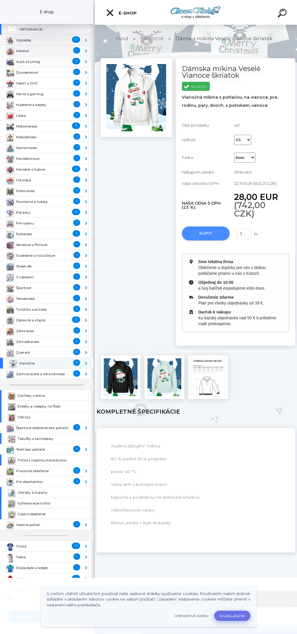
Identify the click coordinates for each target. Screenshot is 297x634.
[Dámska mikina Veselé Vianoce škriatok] (136, 60)
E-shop (121, 12)
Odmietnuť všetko (191, 616)
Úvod (122, 38)
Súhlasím (232, 616)
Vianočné (152, 38)
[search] (283, 14)
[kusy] (244, 234)
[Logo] (196, 12)
